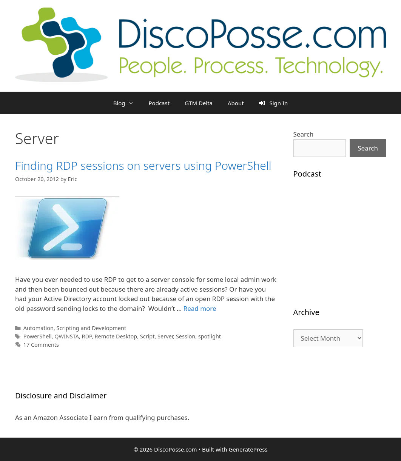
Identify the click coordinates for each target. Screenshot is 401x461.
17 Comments (41, 344)
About (236, 103)
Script (147, 336)
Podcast (159, 103)
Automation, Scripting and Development (74, 328)
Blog (127, 103)
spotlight (209, 336)
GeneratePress (247, 449)
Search (303, 134)
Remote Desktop (116, 336)
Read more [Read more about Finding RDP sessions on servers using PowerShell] (200, 308)
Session (185, 336)
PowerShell (37, 336)
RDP (87, 336)
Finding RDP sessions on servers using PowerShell (143, 165)
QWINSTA (66, 336)
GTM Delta (199, 103)
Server (165, 336)
